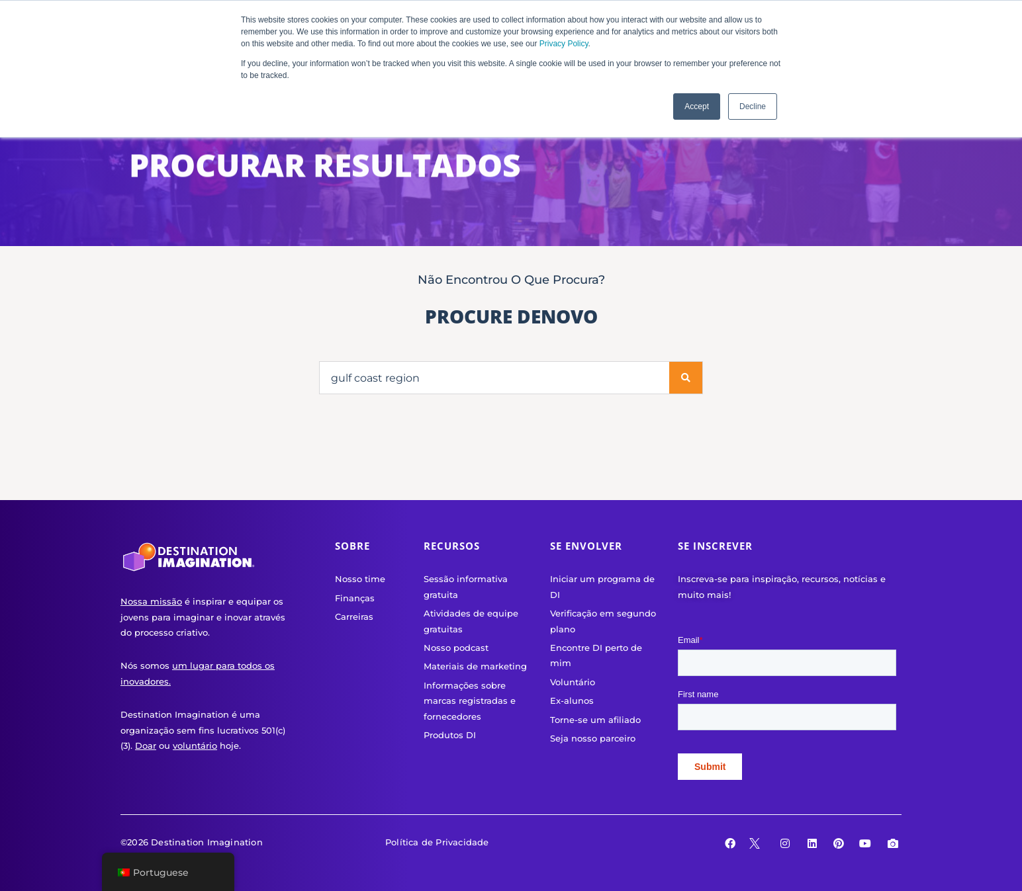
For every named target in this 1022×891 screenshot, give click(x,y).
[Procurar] (685, 378)
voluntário (195, 745)
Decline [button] (752, 106)
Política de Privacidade (437, 842)
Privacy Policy (563, 43)
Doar (145, 745)
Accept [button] (696, 106)
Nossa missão (151, 601)
